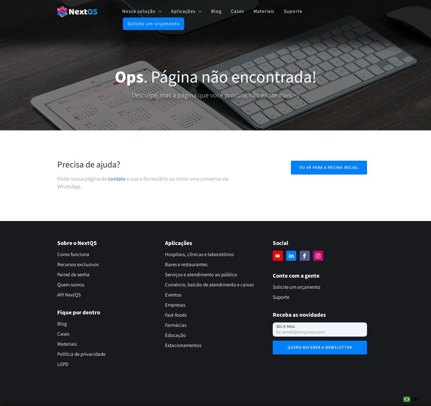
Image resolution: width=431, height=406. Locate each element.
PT (411, 399)
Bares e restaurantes (186, 264)
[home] (77, 12)
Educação (175, 335)
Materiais (264, 11)
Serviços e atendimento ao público (201, 274)
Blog (216, 11)
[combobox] (411, 399)
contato (117, 179)
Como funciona (73, 254)
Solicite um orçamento (153, 24)
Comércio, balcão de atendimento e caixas (209, 284)
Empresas (175, 305)
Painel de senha (73, 274)
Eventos (173, 295)
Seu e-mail (285, 326)
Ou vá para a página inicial (329, 167)
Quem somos (70, 284)
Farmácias (176, 325)
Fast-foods (176, 315)
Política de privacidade (81, 354)
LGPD (62, 364)
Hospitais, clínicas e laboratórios (199, 254)
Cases (237, 11)
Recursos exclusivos (78, 264)
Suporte (293, 11)
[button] (142, 11)
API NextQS (69, 295)
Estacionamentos (183, 345)
